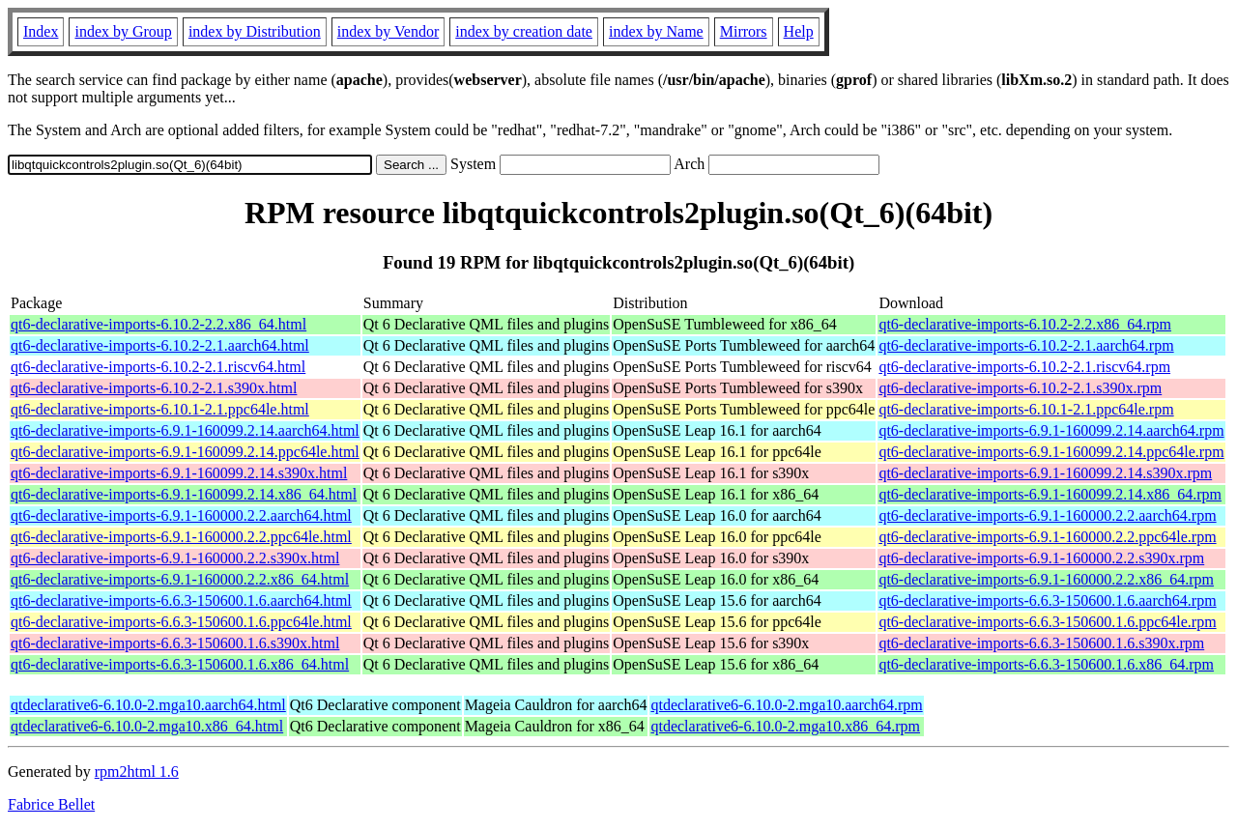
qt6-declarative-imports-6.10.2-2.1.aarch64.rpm (1025, 345)
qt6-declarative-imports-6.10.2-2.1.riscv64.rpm (1024, 366)
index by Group (122, 31)
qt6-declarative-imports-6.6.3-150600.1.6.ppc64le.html (181, 622)
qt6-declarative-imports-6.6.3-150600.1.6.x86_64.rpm (1046, 664)
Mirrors (743, 31)
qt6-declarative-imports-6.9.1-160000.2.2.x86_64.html (180, 579)
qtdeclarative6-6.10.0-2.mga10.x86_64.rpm (785, 726)
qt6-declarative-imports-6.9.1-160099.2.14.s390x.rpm (1045, 473)
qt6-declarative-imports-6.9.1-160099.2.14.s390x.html (179, 473)
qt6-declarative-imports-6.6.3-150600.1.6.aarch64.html (181, 600)
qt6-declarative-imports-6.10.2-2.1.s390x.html (154, 388)
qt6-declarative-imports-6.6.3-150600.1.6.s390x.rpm (1041, 643)
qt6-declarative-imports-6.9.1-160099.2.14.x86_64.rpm (1050, 494)
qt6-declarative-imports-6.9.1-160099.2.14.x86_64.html (184, 494)
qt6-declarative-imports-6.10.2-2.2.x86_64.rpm (1024, 324)
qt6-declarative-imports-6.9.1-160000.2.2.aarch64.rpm (1047, 515)
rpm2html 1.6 (137, 771)
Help (799, 31)
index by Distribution (254, 31)
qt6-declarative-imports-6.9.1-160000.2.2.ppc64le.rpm (1047, 537)
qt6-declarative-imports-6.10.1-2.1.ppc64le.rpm (1025, 409)
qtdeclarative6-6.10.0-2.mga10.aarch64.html (148, 705)
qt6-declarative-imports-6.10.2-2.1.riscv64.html (158, 366)
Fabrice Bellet (51, 804)
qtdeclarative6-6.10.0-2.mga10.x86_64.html (147, 726)
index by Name (656, 31)
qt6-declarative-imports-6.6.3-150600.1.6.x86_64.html (180, 664)
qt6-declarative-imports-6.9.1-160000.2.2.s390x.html (175, 558)
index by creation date (523, 31)
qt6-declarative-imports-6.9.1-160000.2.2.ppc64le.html (181, 537)
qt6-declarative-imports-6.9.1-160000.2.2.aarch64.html (181, 515)
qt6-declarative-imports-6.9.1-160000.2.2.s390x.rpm (1041, 558)
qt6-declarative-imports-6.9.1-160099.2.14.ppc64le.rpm (1050, 451)
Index (40, 31)
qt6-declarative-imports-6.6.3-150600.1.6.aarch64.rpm (1047, 600)
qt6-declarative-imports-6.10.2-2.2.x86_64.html (158, 324)
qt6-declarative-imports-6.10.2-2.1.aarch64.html (160, 345)
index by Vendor (388, 31)
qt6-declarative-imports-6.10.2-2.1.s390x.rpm (1020, 388)
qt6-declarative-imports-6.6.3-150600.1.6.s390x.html (175, 643)
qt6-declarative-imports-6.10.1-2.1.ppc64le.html (160, 409)
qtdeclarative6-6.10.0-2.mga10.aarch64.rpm (786, 705)
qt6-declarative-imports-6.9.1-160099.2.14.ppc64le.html (185, 451)
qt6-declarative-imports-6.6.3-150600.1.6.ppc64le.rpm (1047, 622)
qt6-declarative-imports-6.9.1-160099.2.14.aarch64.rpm (1050, 430)
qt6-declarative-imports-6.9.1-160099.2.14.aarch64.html (185, 430)
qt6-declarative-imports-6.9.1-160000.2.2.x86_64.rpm (1046, 579)
